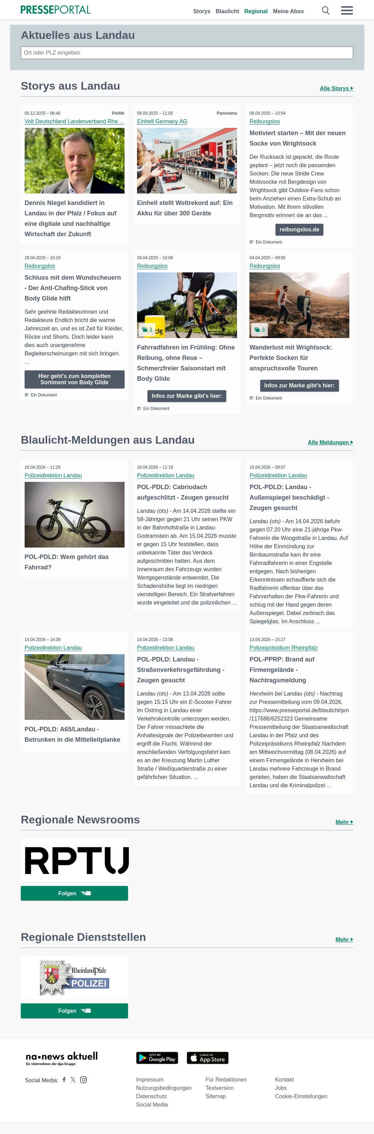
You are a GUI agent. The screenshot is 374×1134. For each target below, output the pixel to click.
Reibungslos (266, 121)
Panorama (225, 113)
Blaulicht (227, 11)
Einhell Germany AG (163, 121)
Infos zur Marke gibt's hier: (187, 394)
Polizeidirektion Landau (54, 475)
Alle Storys (336, 88)
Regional (256, 11)
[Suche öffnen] (326, 10)
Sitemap (215, 1109)
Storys (202, 11)
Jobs (281, 1100)
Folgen (74, 903)
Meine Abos (288, 11)
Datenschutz (151, 1109)
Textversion (219, 1100)
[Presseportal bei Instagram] (81, 1092)
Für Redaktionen (225, 1092)
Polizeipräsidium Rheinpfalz (285, 648)
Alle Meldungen (330, 442)
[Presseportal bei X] (71, 1093)
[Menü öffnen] (347, 10)
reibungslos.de (299, 229)
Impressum (149, 1092)
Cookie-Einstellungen (301, 1109)
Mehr (344, 831)
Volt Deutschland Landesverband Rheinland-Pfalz (87, 121)
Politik (116, 113)
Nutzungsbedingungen (164, 1100)
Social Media (152, 1117)
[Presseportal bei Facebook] (62, 1093)
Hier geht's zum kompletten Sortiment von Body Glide (75, 380)
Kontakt (284, 1092)
